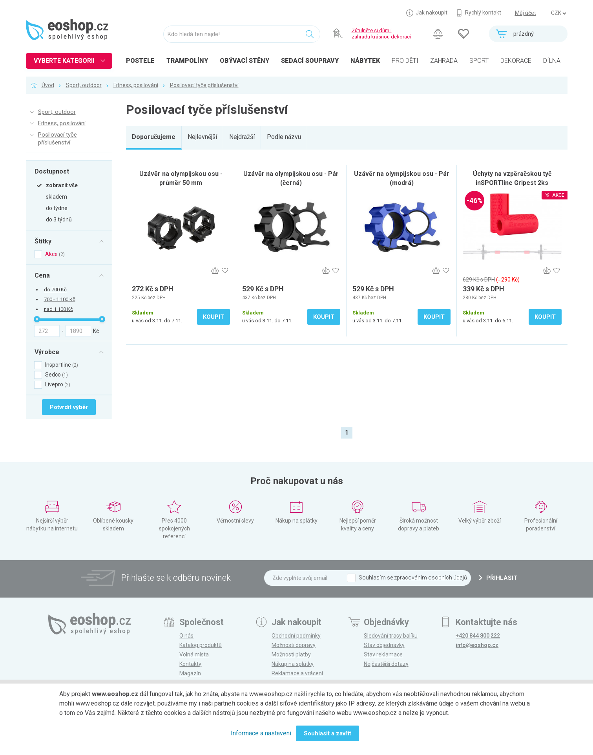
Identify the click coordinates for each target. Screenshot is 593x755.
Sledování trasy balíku (391, 636)
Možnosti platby (291, 654)
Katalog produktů (200, 645)
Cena (42, 275)
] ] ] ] (558, 13)
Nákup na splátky (293, 664)
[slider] (37, 319)
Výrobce (47, 351)
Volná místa (194, 654)
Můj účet (525, 13)
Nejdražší (242, 137)
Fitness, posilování (135, 85)
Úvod (48, 85)
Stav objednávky (384, 645)
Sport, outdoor (84, 85)
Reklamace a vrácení (297, 673)
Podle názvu (284, 137)
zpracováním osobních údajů (430, 577)
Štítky (43, 241)
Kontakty (190, 664)
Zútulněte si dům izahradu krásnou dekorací (381, 33)
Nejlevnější (202, 137)
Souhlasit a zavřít (327, 733)
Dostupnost (52, 171)
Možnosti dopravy (294, 645)
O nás (186, 636)
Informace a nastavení (261, 733)
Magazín (190, 673)
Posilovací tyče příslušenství (204, 85)
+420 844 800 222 (478, 636)
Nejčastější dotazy (386, 664)
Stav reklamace (383, 654)
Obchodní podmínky (296, 636)
